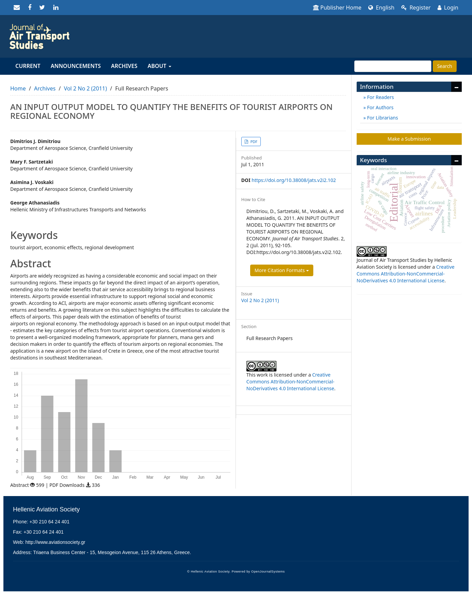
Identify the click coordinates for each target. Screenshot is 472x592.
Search (444, 66)
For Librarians (382, 117)
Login (448, 7)
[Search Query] (392, 66)
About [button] (159, 66)
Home (18, 88)
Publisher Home (337, 7)
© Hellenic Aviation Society (208, 571)
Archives (124, 66)
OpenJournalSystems (268, 571)
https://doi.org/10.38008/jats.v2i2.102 (294, 180)
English (381, 7)
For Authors (380, 107)
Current (27, 66)
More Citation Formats (282, 270)
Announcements (76, 66)
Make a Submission (409, 139)
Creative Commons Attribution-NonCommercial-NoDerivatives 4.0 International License (290, 381)
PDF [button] (253, 141)
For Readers (380, 97)
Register (416, 7)
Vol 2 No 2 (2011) (85, 88)
